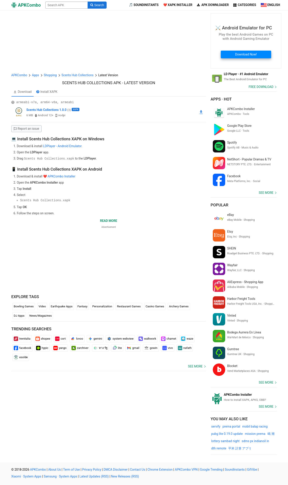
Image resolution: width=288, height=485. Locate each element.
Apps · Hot (221, 99)
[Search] (97, 5)
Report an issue (26, 128)
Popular (219, 205)
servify (215, 426)
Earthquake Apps (62, 306)
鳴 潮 (270, 434)
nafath (185, 348)
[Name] (66, 5)
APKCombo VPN (186, 469)
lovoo (77, 338)
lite (117, 348)
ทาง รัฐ (100, 348)
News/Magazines (40, 315)
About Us (54, 469)
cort (60, 338)
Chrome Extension (160, 469)
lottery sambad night (225, 441)
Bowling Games (24, 306)
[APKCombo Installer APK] (244, 397)
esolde (21, 357)
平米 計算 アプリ (240, 448)
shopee (42, 338)
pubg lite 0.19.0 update (227, 434)
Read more (108, 220)
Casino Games (155, 306)
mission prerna (255, 434)
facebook (22, 348)
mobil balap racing (255, 426)
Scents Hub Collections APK (91, 82)
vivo (167, 348)
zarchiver (79, 348)
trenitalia (22, 338)
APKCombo (19, 75)
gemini (95, 338)
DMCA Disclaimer (116, 469)
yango (60, 348)
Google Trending (211, 469)
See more (195, 366)
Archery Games (178, 306)
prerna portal (231, 426)
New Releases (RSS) (125, 476)
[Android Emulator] (244, 77)
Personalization (102, 306)
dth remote (218, 448)
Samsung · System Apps (60, 476)
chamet (168, 338)
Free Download (261, 87)
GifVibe (252, 469)
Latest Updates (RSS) (94, 476)
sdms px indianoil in (255, 441)
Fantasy (82, 306)
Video (42, 306)
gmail (133, 348)
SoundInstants (235, 469)
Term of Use (71, 469)
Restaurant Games (129, 306)
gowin (150, 348)
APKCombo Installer (61, 176)
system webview (120, 338)
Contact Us (137, 469)
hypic (42, 348)
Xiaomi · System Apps (26, 476)
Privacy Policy (91, 469)
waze (187, 338)
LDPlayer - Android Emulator (62, 146)
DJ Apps (19, 315)
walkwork (147, 338)
